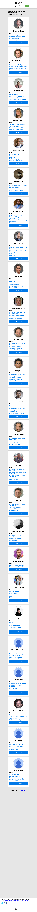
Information (17, 36)
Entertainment (16, 733)
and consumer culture (18, 139)
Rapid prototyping (14, 179)
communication (15, 593)
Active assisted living (17, 109)
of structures (14, 874)
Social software (15, 703)
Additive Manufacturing (15, 561)
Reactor (13, 665)
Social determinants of (18, 804)
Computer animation (14, 738)
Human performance (17, 768)
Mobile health (17, 106)
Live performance (17, 628)
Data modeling (13, 40)
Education (12, 252)
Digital (16, 352)
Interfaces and (18, 71)
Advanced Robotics (14, 565)
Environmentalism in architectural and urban (18, 878)
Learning (14, 701)
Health (14, 105)
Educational (15, 244)
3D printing (12, 213)
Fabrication (15, 597)
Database (13, 35)
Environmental (16, 876)
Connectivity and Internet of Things (18, 461)
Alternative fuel (13, 425)
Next (22, 892)
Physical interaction (16, 839)
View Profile (18, 48)
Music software (16, 838)
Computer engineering (15, 354)
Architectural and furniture (18, 209)
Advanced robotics (14, 319)
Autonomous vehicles (15, 495)
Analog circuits (13, 460)
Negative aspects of (17, 73)
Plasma (14, 663)
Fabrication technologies (15, 355)
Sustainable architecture (15, 181)
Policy (10, 285)
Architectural (14, 174)
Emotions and (16, 70)
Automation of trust (14, 704)
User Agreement (24, 900)
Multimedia (15, 736)
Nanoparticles (13, 669)
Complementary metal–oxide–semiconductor (17, 454)
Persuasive (14, 108)
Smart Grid (12, 287)
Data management (14, 38)
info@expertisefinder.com (6, 900)
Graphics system (15, 735)
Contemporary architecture (16, 214)
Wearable (14, 492)
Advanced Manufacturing (15, 563)
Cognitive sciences (14, 774)
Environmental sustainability (16, 143)
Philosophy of (14, 803)
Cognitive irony (13, 806)
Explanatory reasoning (15, 808)
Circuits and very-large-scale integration (17, 350)
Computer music (13, 841)
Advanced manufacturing (15, 388)
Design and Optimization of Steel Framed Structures (18, 533)
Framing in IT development (16, 144)
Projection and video (16, 630)
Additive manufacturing (15, 317)
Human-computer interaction (16, 75)
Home (14, 900)
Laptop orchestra (13, 843)
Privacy (18, 900)
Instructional (14, 773)
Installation (14, 598)
